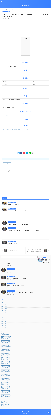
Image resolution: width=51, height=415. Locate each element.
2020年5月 (3, 321)
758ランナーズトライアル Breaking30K (19, 211)
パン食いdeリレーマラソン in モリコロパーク (20, 224)
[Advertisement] (25, 27)
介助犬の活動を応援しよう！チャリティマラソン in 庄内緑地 (24, 230)
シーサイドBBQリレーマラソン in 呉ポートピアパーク (22, 292)
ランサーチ (25, 5)
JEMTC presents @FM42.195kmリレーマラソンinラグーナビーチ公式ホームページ (23, 129)
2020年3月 (3, 325)
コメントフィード (5, 404)
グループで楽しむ (6, 163)
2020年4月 (3, 323)
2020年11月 (4, 308)
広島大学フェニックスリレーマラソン (17, 278)
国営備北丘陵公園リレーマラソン (16, 285)
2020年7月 (3, 317)
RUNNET (5, 115)
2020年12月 (4, 306)
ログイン (3, 401)
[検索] (33, 257)
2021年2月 (3, 302)
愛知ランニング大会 (7, 162)
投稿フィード (4, 402)
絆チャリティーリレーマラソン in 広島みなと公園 (20, 271)
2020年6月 (3, 319)
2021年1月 (3, 304)
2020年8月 (3, 315)
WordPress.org (5, 405)
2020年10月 (4, 310)
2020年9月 (3, 312)
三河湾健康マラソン (13, 243)
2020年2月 (3, 327)
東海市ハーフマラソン (14, 204)
